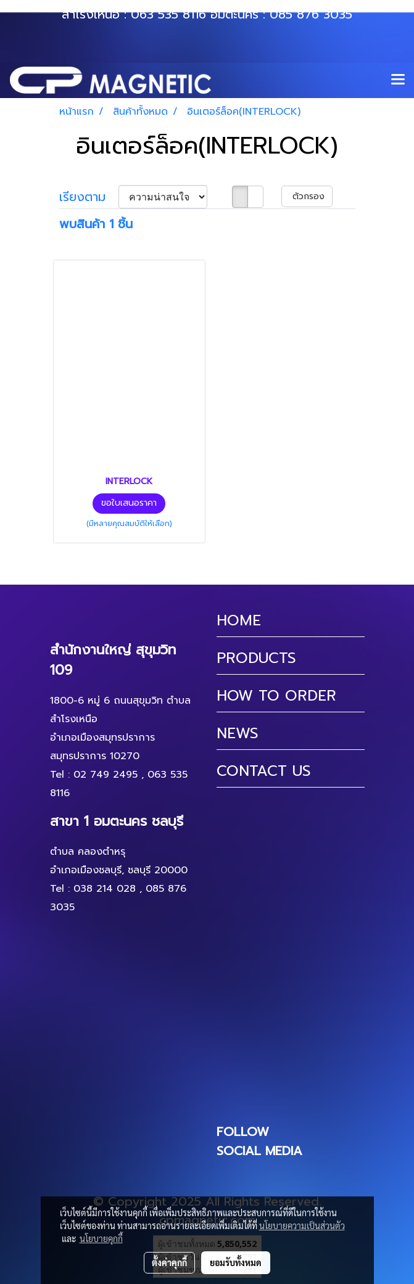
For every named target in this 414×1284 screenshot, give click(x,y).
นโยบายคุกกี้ (101, 1238)
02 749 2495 (105, 774)
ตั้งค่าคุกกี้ (169, 1262)
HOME (239, 620)
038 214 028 (104, 888)
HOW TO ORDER (276, 696)
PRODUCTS (256, 658)
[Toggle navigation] (398, 80)
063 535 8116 (168, 14)
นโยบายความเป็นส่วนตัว (302, 1225)
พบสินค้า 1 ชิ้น (96, 224)
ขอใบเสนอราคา (129, 502)
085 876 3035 (311, 14)
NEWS (238, 733)
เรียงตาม (88, 196)
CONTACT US (264, 771)
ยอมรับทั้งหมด (236, 1262)
